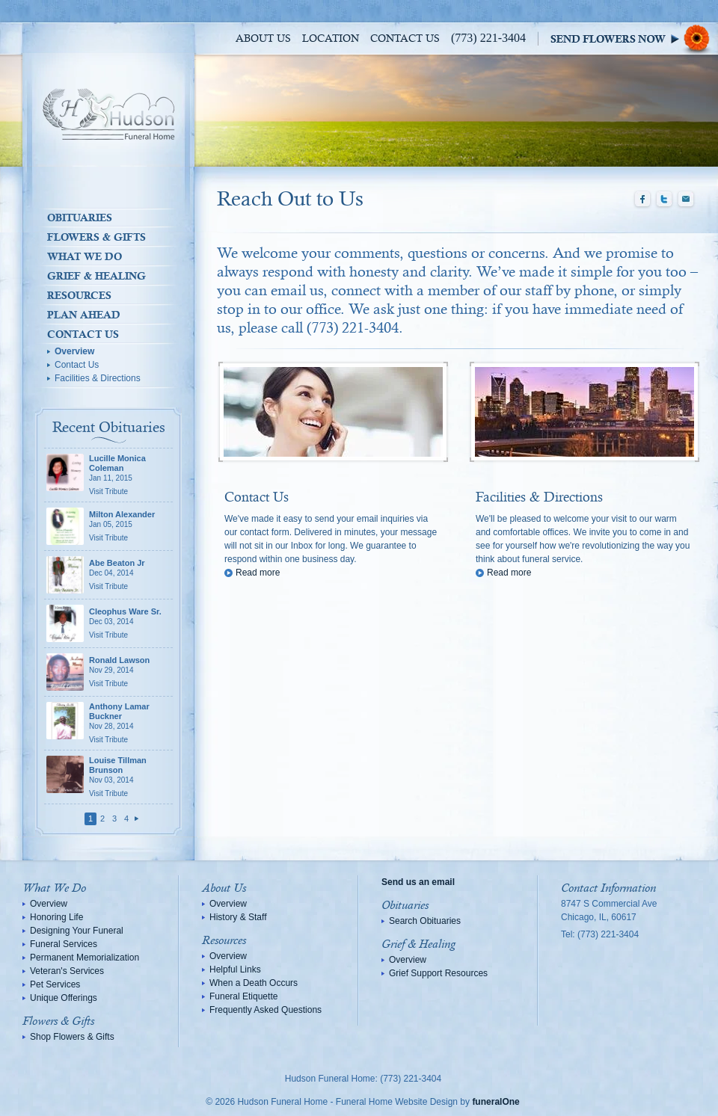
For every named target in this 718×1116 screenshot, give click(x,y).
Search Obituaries (425, 921)
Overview (74, 351)
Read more (258, 572)
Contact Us (405, 39)
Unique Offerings (63, 998)
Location (330, 39)
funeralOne (495, 1102)
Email (686, 199)
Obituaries (79, 217)
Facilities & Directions (98, 378)
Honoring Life (56, 917)
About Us (263, 39)
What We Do (84, 256)
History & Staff (237, 917)
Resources (79, 295)
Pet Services (55, 984)
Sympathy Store (634, 38)
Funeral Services (63, 944)
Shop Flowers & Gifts (72, 1037)
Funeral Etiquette (243, 996)
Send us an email (418, 882)
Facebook (642, 199)
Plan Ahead (83, 315)
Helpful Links (235, 969)
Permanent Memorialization (84, 957)
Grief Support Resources (438, 973)
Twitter (664, 199)
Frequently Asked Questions (265, 1010)
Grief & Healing (96, 276)
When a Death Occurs (253, 983)
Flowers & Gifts (96, 237)
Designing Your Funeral (76, 930)
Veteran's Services (67, 971)
